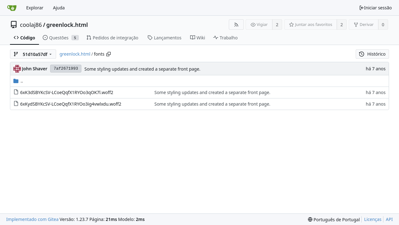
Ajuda (59, 8)
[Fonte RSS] (236, 24)
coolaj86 (31, 25)
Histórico (372, 54)
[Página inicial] (12, 7)
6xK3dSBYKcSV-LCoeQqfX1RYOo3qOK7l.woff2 (66, 92)
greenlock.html (67, 25)
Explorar (34, 8)
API (389, 219)
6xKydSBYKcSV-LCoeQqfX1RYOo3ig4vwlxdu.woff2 (70, 104)
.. (18, 81)
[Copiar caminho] (108, 54)
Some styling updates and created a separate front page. (142, 69)
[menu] (334, 219)
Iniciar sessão (375, 8)
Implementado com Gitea (32, 219)
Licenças (373, 219)
